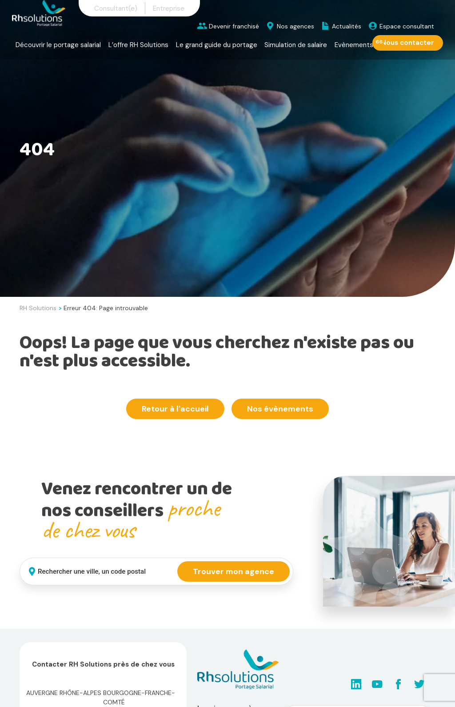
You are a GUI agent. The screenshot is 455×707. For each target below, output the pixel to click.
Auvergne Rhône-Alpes (63, 693)
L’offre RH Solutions (138, 44)
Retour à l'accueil (175, 408)
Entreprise (168, 8)
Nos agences (295, 26)
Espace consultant (406, 26)
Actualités (346, 26)
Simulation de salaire (295, 44)
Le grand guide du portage (216, 44)
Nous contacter (407, 42)
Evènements (354, 44)
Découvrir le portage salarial (58, 44)
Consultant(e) (115, 8)
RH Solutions (38, 308)
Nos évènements (280, 408)
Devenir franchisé (234, 26)
